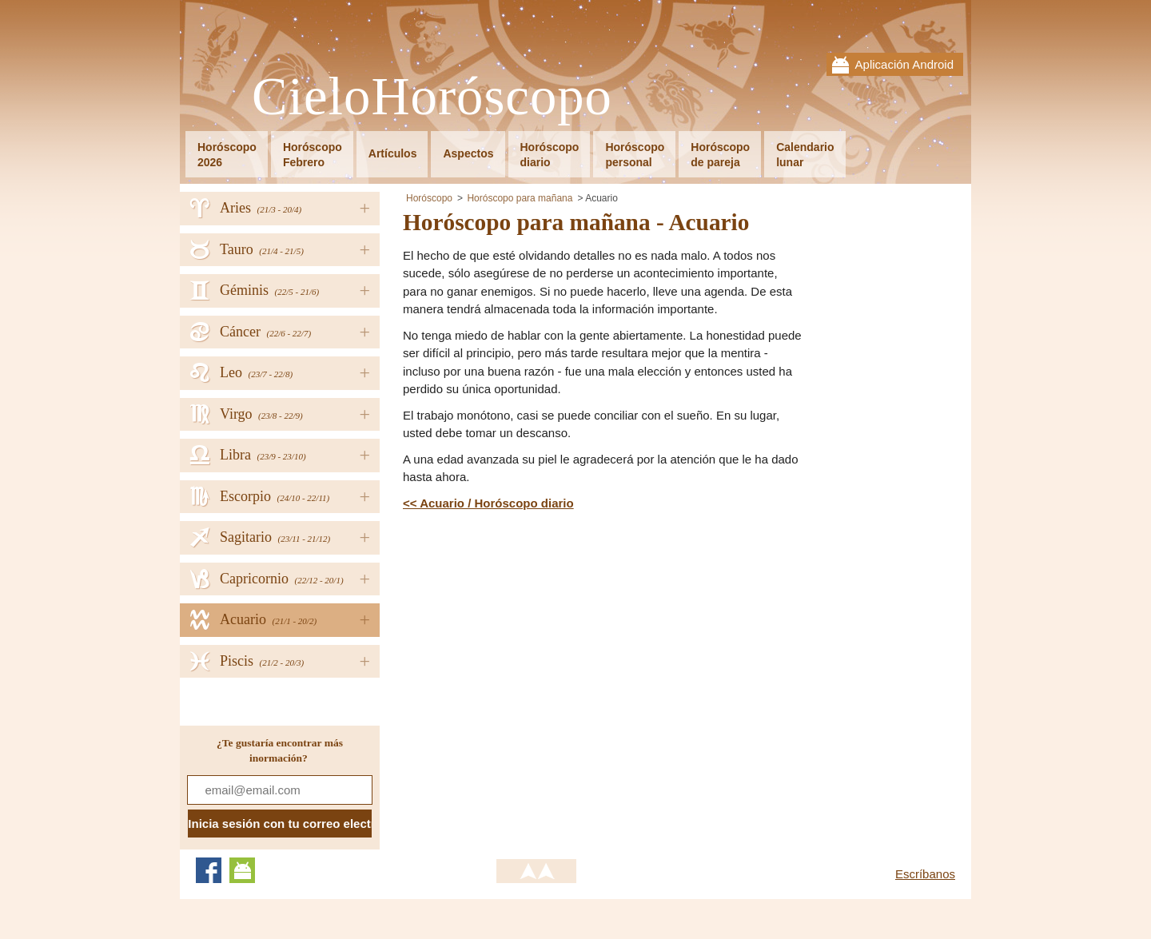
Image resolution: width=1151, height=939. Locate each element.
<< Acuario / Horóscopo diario (488, 503)
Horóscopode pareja (720, 155)
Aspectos (468, 153)
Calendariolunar (805, 155)
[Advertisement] (537, 632)
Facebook (208, 870)
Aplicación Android (904, 64)
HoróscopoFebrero (312, 155)
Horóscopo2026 (227, 155)
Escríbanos (925, 874)
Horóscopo (429, 198)
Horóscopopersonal (634, 155)
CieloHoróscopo (432, 97)
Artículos (392, 153)
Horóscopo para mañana (519, 198)
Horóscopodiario (549, 155)
